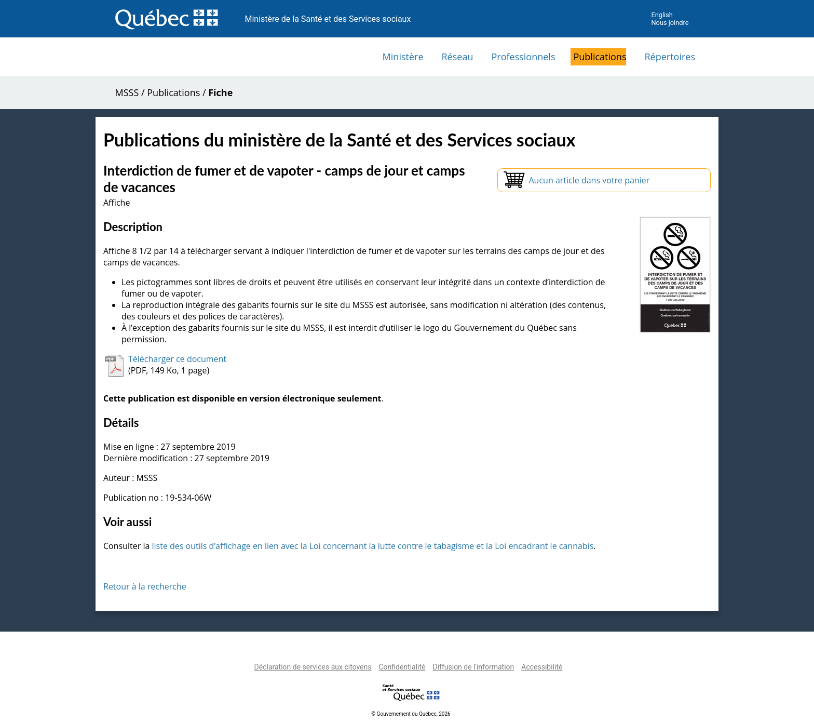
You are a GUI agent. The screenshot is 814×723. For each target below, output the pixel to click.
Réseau (457, 56)
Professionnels (523, 56)
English (661, 15)
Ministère (403, 56)
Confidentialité (401, 667)
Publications (599, 56)
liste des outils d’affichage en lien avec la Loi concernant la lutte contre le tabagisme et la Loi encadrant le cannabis (372, 546)
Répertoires (669, 56)
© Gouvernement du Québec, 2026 (410, 714)
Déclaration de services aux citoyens (313, 667)
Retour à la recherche (144, 586)
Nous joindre (669, 22)
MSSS (127, 92)
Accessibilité (541, 667)
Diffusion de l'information (473, 667)
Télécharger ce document (177, 359)
